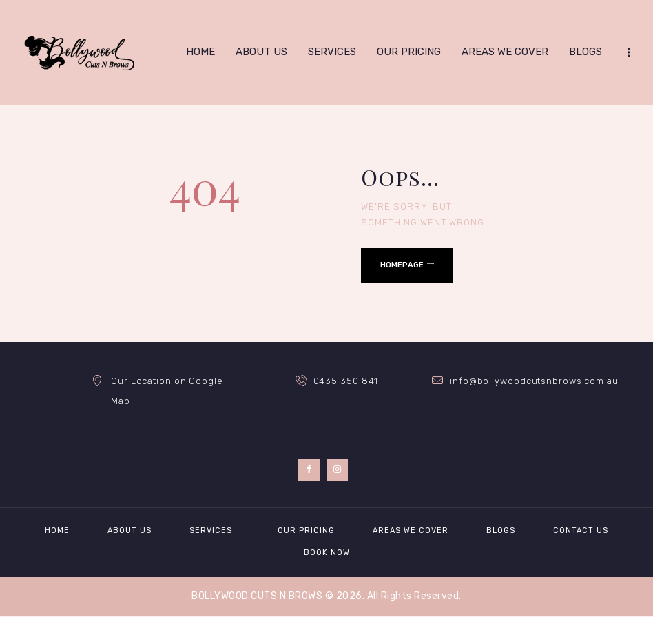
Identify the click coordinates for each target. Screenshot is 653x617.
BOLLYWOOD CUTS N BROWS (256, 596)
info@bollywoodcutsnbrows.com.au (534, 381)
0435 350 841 (346, 381)
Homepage (402, 265)
